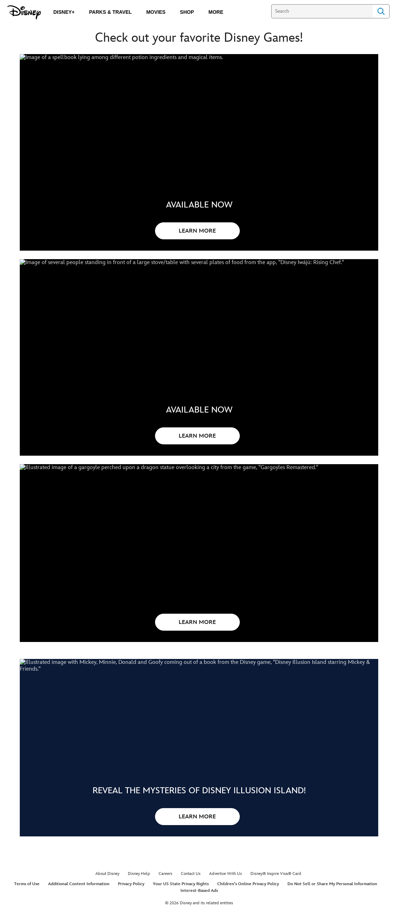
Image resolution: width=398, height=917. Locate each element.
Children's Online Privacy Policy (248, 902)
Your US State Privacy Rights (181, 902)
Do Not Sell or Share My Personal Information (332, 902)
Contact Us (191, 892)
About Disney (107, 892)
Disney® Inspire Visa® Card (275, 892)
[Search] (322, 11)
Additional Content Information (78, 902)
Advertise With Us (225, 892)
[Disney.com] (24, 12)
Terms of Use (27, 902)
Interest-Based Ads (199, 909)
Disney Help (139, 892)
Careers (165, 892)
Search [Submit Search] (381, 11)
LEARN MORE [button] (197, 231)
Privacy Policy (131, 902)
